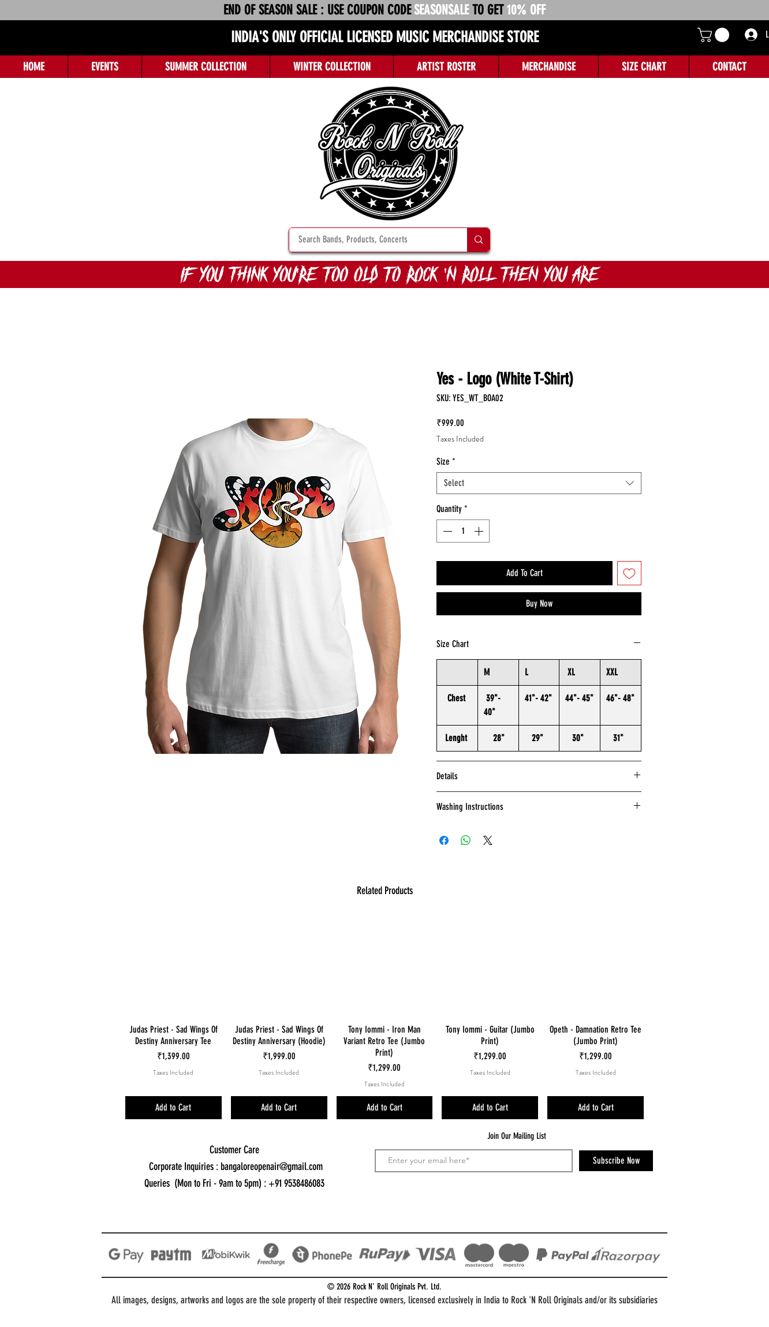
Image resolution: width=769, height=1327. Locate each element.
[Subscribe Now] (616, 1160)
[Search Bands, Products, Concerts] (370, 240)
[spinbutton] (463, 531)
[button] (715, 35)
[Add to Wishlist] (629, 573)
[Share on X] (488, 840)
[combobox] (538, 483)
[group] (384, 1019)
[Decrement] (446, 531)
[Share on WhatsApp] (466, 840)
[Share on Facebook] (444, 840)
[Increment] (480, 531)
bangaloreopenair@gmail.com (272, 1166)
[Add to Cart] (173, 1107)
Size (446, 461)
